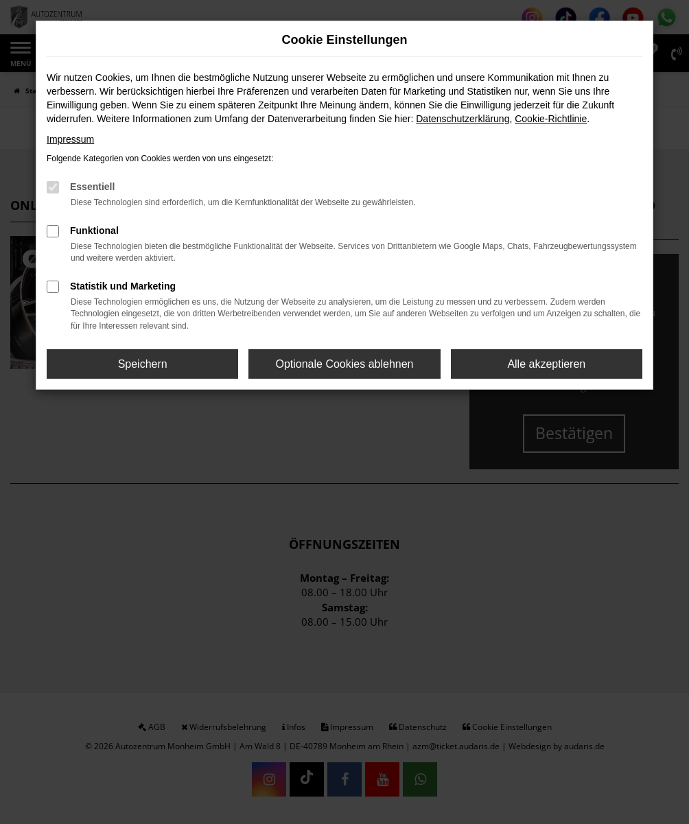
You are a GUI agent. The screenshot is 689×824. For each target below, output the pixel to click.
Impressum (70, 139)
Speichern (142, 364)
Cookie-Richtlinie (551, 118)
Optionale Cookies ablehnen (344, 364)
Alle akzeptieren (546, 364)
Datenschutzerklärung (462, 118)
